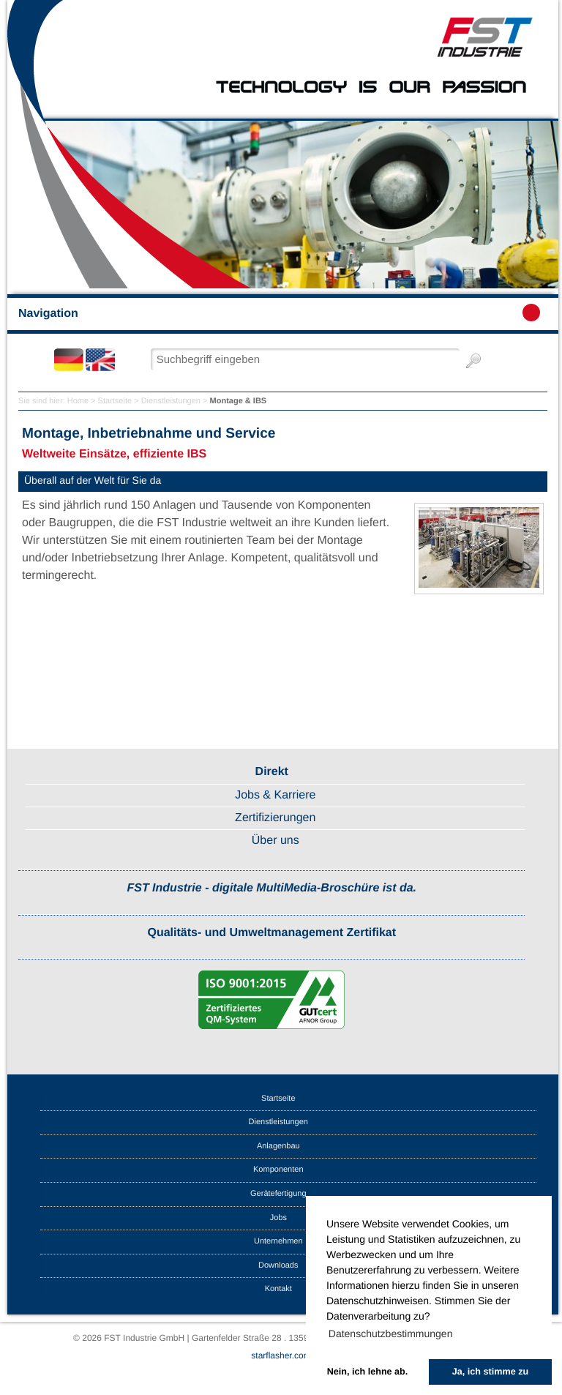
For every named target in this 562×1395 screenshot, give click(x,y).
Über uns (275, 840)
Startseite (115, 401)
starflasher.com (280, 1355)
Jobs (278, 1217)
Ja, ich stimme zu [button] (490, 1371)
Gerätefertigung (278, 1193)
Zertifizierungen (275, 818)
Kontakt (278, 1288)
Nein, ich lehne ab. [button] (367, 1371)
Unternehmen (278, 1241)
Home (78, 401)
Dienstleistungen (171, 401)
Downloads (278, 1265)
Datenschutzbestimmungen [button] (391, 1333)
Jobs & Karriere (275, 795)
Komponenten (278, 1169)
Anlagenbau (278, 1146)
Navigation (279, 312)
